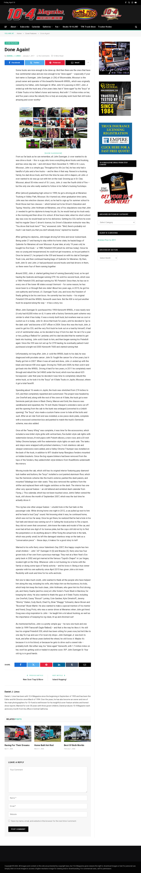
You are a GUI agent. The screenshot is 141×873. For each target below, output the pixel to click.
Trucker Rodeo (105, 27)
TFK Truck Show (88, 27)
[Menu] (5, 27)
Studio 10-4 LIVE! (70, 27)
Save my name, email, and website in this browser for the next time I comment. (43, 821)
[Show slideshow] (53, 153)
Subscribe (24, 27)
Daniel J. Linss (13, 56)
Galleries (47, 27)
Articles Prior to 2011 (107, 240)
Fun (56, 27)
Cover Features (12, 43)
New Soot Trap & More (32, 679)
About (13, 27)
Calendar (36, 27)
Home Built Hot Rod (43, 745)
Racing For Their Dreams (17, 745)
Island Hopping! (59, 679)
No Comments (43, 56)
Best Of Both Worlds (74, 745)
